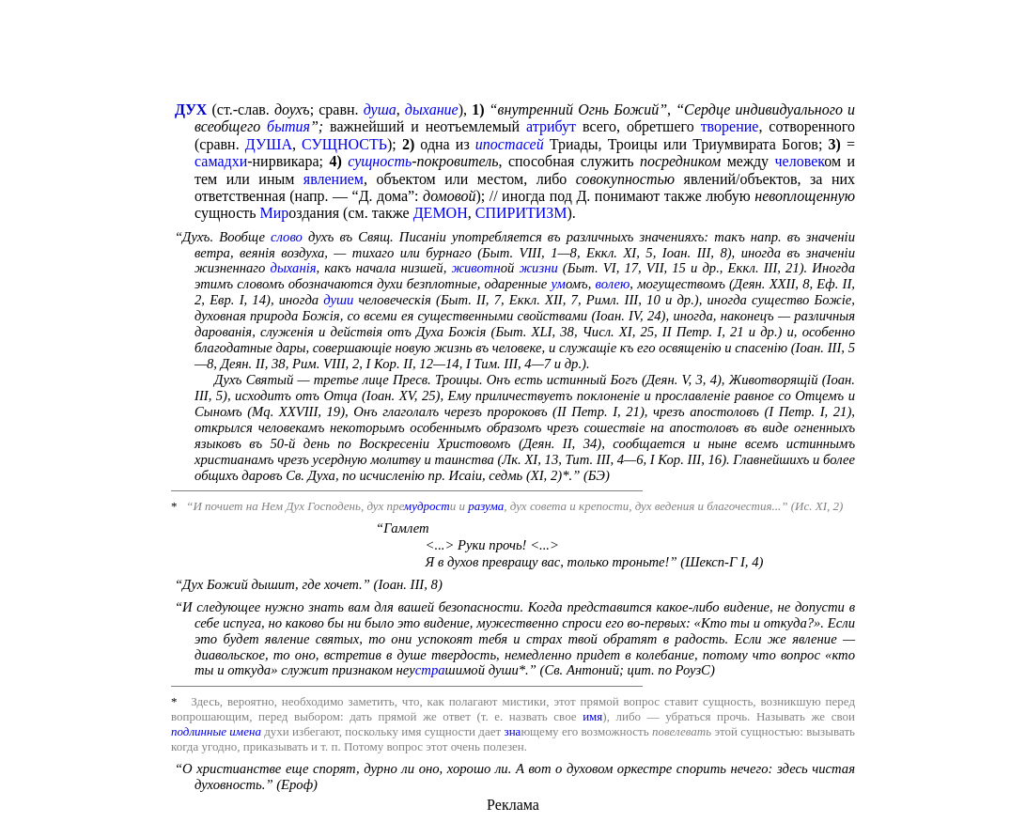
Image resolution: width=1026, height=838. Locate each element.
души (338, 299)
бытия (288, 126)
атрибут (551, 126)
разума (486, 506)
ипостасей (509, 144)
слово (287, 236)
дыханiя (293, 267)
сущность (380, 161)
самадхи (220, 161)
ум (558, 283)
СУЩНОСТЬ (344, 144)
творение (730, 126)
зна (513, 731)
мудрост (427, 506)
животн (475, 267)
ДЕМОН (440, 213)
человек (800, 161)
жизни (538, 267)
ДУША (268, 144)
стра (430, 669)
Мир (274, 213)
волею (613, 283)
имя (592, 716)
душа (380, 109)
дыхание (432, 109)
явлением (333, 179)
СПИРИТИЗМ (521, 213)
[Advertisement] (513, 52)
